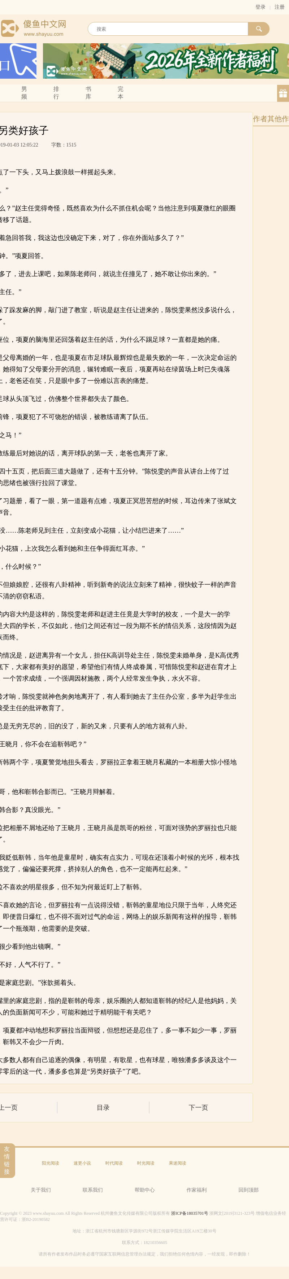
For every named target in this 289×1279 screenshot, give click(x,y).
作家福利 (197, 1190)
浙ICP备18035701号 (189, 1213)
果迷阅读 (177, 1163)
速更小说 (82, 1163)
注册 (280, 7)
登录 (260, 7)
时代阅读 (114, 1163)
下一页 (198, 1107)
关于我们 (41, 1190)
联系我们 (93, 1190)
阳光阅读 (50, 1163)
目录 (103, 1107)
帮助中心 (145, 1190)
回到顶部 (248, 1190)
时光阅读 (145, 1163)
